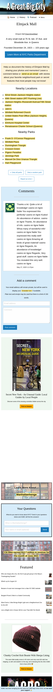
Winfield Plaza (12, 142)
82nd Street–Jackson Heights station (22, 95)
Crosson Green (12, 149)
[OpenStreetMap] (31, 34)
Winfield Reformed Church (18, 112)
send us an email (30, 74)
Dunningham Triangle (15, 145)
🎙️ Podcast (32, 17)
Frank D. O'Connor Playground (20, 138)
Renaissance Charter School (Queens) (23, 126)
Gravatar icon (27, 291)
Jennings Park (12, 156)
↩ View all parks (16, 172)
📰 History (21, 17)
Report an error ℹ (27, 179)
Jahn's (8, 109)
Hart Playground (13, 163)
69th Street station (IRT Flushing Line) (23, 98)
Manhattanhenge (26, 494)
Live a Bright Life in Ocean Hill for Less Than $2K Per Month (20, 610)
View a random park (34, 172)
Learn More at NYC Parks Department (26, 54)
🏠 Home (11, 17)
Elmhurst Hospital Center (17, 123)
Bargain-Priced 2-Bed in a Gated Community (15, 595)
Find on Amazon (26, 406)
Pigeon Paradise (13, 152)
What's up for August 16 (8, 581)
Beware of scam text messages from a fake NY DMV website (20, 588)
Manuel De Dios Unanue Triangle (21, 159)
